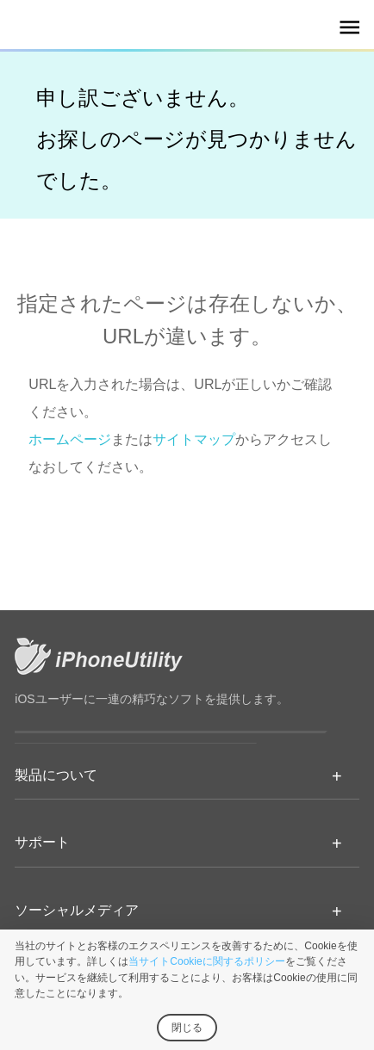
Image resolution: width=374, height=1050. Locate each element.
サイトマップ (194, 439)
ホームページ (69, 439)
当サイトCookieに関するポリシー (206, 961)
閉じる (187, 1028)
